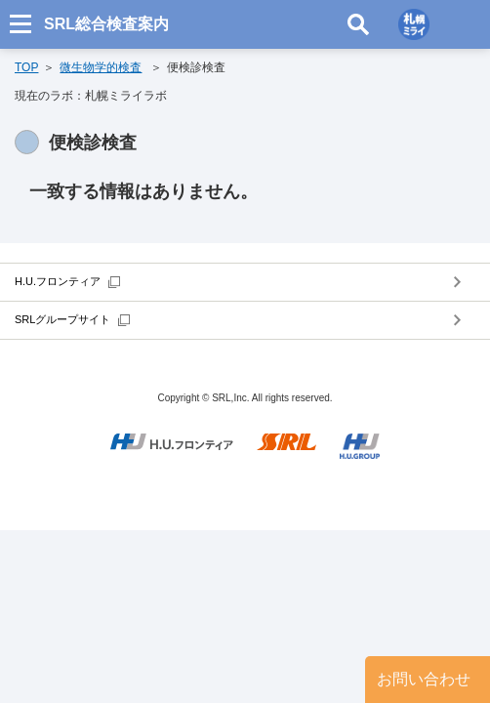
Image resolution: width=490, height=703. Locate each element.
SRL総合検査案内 (106, 24)
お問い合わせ (423, 679)
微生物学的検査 (101, 67)
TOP (26, 67)
